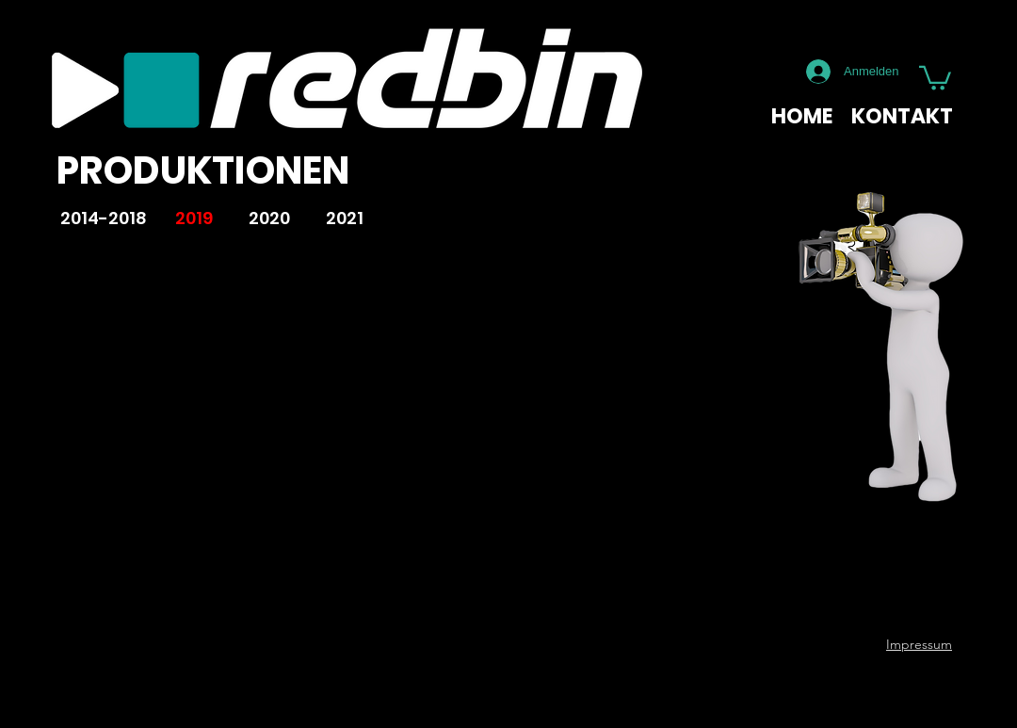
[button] (935, 76)
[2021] (345, 219)
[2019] (194, 219)
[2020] (269, 219)
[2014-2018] (103, 219)
